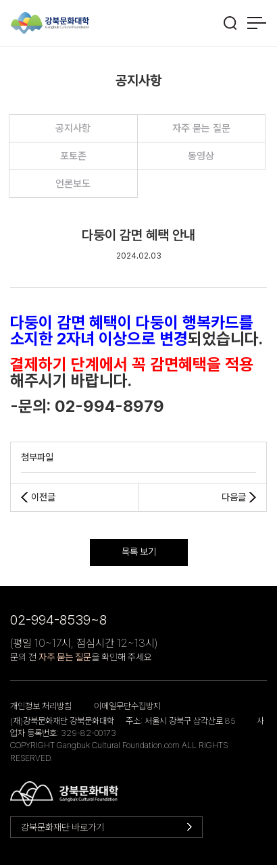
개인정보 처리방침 (41, 706)
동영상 (201, 156)
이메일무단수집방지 (127, 706)
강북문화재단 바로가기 (62, 827)
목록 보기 (139, 551)
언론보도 (73, 184)
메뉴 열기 (256, 23)
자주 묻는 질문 (201, 128)
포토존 (73, 156)
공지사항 (73, 128)
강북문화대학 (50, 23)
